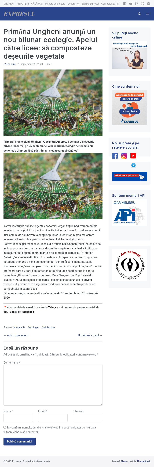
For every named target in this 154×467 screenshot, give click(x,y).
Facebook (28, 311)
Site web (78, 411)
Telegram (54, 307)
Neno (124, 461)
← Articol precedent (15, 335)
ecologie (34, 327)
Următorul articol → (90, 335)
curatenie (20, 327)
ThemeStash (144, 461)
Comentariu (11, 362)
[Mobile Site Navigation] (147, 14)
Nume (8, 411)
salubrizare (49, 327)
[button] (139, 14)
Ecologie (11, 64)
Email (42, 411)
